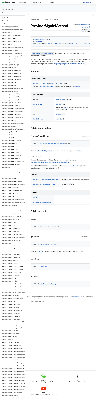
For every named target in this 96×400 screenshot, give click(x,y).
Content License (77, 296)
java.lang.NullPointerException (43, 184)
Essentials (22, 2)
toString (59, 119)
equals (58, 99)
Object (64, 99)
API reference (7, 9)
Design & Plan (37, 2)
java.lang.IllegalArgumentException (45, 179)
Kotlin (82, 32)
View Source (84, 27)
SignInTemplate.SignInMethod (80, 43)
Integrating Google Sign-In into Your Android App (69, 64)
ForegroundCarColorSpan (71, 166)
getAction (59, 104)
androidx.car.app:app (84, 24)
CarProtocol (38, 41)
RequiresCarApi (39, 39)
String (42, 119)
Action (58, 83)
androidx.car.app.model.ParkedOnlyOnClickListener (50, 162)
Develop (46, 19)
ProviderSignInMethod (54, 43)
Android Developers (36, 19)
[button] (12, 26)
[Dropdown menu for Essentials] (28, 2)
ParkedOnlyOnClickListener (42, 202)
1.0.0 (88, 29)
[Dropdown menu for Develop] (56, 2)
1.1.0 (89, 136)
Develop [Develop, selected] (51, 2)
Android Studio (87, 2)
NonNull (52, 83)
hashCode (59, 114)
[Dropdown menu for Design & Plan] (43, 2)
